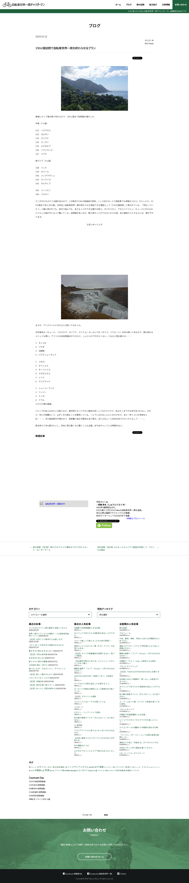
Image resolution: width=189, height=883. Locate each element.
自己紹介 (153, 4)
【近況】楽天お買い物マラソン (42, 685)
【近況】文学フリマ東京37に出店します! (46, 639)
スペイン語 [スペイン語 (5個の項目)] (111, 767)
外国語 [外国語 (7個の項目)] (128, 771)
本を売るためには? (36, 658)
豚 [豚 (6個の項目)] (124, 771)
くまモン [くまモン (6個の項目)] (49, 767)
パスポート (78, 707)
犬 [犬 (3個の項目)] (154, 767)
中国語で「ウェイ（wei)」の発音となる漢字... (138, 661)
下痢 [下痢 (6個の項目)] (126, 767)
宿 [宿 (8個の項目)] (30, 767)
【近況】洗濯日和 (36, 681)
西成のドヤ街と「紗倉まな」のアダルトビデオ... (139, 742)
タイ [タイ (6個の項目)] (138, 771)
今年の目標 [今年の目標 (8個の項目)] (119, 770)
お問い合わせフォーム (94, 857)
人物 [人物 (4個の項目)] (65, 767)
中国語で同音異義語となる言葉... (87, 628)
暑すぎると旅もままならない (41, 651)
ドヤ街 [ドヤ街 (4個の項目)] (132, 767)
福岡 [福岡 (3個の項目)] (71, 770)
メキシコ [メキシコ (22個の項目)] (41, 767)
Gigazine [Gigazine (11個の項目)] (91, 770)
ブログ (129, 4)
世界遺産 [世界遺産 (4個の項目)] (67, 770)
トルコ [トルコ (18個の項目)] (145, 767)
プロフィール (124, 633)
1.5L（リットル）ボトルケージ (132, 753)
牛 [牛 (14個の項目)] (98, 767)
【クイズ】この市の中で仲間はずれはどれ (46, 645)
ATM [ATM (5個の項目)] (32, 770)
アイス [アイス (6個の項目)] (133, 771)
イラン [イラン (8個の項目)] (117, 767)
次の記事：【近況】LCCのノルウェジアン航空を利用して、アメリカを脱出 (125, 548)
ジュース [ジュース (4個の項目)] (33, 767)
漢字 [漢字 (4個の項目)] (93, 767)
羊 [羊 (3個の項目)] (81, 767)
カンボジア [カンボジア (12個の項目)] (82, 770)
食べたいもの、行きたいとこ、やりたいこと (47, 669)
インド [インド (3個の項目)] (158, 767)
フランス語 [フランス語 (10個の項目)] (59, 770)
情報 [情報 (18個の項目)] (101, 767)
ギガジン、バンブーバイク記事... (87, 712)
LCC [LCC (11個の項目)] (122, 767)
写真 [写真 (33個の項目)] (47, 770)
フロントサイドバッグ (128, 666)
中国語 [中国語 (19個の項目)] (38, 770)
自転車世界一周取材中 (55, 504)
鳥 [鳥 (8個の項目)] (54, 767)
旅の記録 (140, 4)
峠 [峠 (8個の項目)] (96, 767)
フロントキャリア (126, 709)
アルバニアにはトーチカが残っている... (90, 702)
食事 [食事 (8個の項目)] (62, 767)
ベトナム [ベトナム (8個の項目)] (101, 770)
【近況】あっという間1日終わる (42, 688)
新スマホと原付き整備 (38, 661)
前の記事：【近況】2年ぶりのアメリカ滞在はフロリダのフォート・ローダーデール (60, 548)
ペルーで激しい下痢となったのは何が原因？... (93, 641)
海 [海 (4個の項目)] (50, 770)
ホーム (118, 4)
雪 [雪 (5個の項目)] (29, 770)
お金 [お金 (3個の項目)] (53, 770)
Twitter (123, 874)
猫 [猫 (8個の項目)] (96, 770)
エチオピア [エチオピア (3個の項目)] (111, 770)
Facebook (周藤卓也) (73, 874)
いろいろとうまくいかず (39, 678)
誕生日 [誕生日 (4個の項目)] (76, 770)
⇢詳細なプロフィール (135, 518)
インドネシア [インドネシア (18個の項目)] (74, 767)
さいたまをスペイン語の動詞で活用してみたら (48, 628)
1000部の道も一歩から (38, 665)
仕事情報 (166, 4)
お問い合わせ (181, 4)
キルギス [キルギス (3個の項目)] (151, 767)
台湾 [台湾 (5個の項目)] (42, 770)
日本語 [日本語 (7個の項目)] (57, 767)
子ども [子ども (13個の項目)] (85, 767)
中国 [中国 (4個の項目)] (106, 770)
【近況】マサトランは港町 (85, 696)
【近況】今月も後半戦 (38, 654)
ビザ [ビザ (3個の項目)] (105, 767)
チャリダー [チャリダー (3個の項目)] (138, 767)
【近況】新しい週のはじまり (41, 674)
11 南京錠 (78, 725)
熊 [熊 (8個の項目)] (129, 767)
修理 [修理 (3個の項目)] (90, 767)
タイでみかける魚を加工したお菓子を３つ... (92, 684)
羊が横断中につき (81, 746)
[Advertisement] (72, 248)
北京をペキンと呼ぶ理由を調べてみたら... (136, 748)
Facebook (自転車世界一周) (101, 874)
